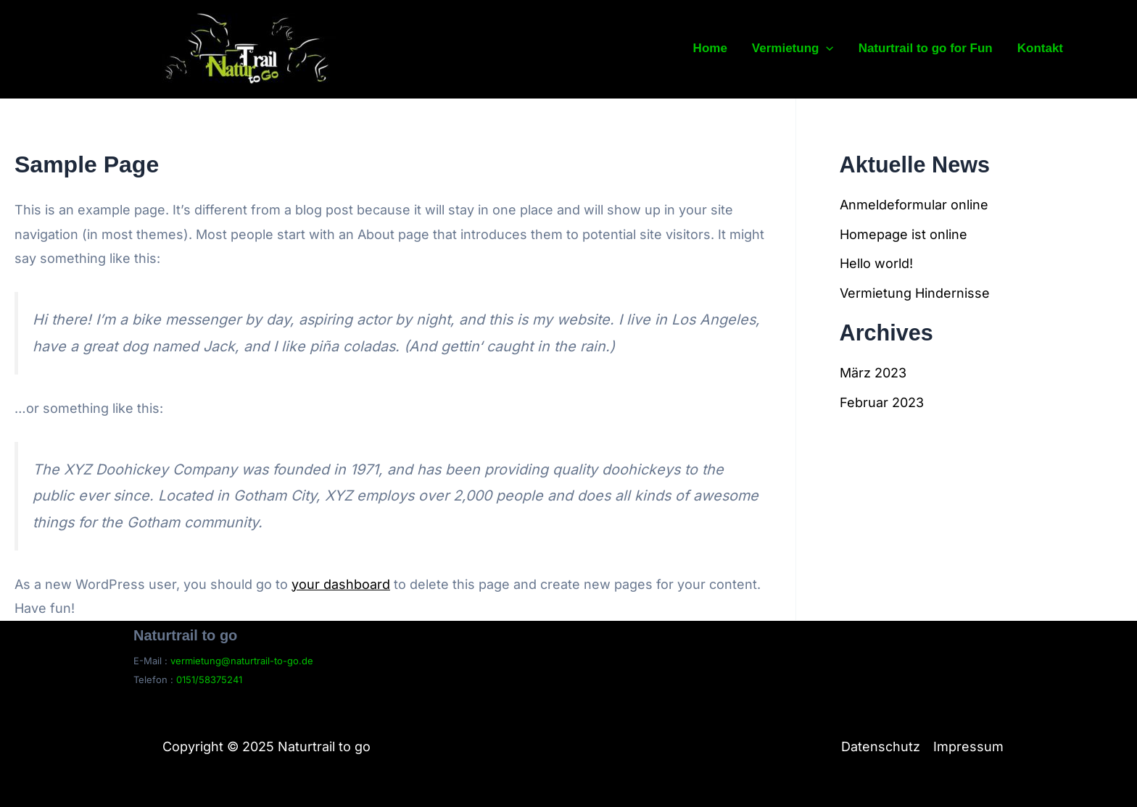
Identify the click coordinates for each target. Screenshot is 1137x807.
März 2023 (873, 372)
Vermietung (793, 48)
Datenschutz (880, 746)
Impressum (968, 746)
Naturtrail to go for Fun (926, 48)
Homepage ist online (903, 234)
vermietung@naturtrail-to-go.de (241, 660)
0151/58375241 (209, 679)
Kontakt (1040, 48)
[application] (826, 48)
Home (710, 48)
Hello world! (876, 263)
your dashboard (341, 584)
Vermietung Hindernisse (915, 293)
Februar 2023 (882, 402)
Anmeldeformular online (914, 204)
